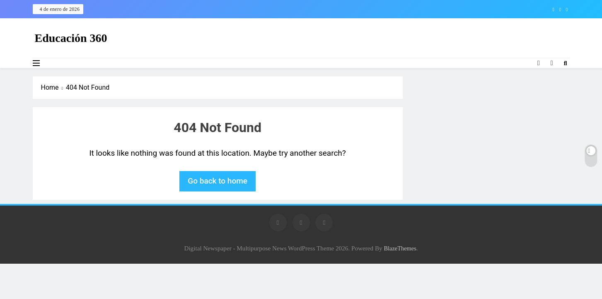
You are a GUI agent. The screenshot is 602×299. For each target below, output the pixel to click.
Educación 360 (71, 38)
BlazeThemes (400, 248)
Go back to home (217, 181)
